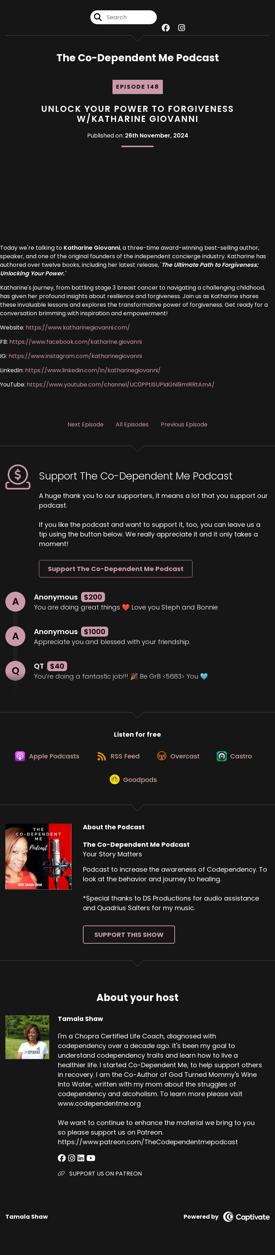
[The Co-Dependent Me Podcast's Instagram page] (182, 28)
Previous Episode (184, 425)
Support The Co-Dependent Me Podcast (116, 569)
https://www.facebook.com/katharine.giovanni (75, 342)
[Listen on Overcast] (179, 758)
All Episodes (132, 425)
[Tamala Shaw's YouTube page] (88, 1163)
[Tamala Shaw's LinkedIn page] (78, 1163)
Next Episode (86, 425)
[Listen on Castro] (238, 758)
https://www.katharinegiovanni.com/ (78, 328)
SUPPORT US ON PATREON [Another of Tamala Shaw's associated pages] (100, 1179)
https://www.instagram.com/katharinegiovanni (75, 357)
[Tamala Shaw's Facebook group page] (62, 1163)
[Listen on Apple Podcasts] (45, 758)
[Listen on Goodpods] (134, 784)
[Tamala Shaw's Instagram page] (70, 1163)
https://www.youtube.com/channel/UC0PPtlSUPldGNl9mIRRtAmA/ (121, 385)
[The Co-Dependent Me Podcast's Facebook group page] (165, 28)
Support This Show (129, 939)
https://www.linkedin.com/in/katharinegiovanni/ (92, 371)
